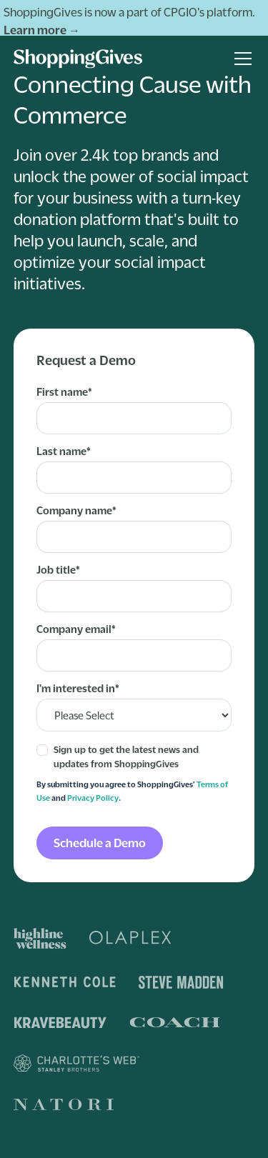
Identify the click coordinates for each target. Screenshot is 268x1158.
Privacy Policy (93, 798)
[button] (240, 58)
